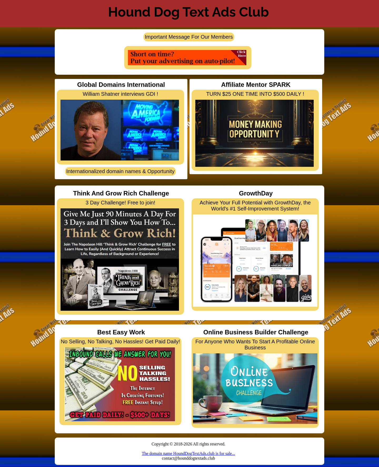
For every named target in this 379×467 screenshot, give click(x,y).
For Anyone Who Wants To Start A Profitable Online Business (255, 381)
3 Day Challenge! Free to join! (120, 255)
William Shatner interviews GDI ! (120, 126)
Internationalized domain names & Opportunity (120, 171)
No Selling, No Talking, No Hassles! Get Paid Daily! (120, 380)
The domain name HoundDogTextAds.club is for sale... (188, 453)
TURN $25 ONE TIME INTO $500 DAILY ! (254, 129)
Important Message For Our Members (189, 37)
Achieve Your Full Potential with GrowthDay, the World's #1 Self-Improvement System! (255, 253)
